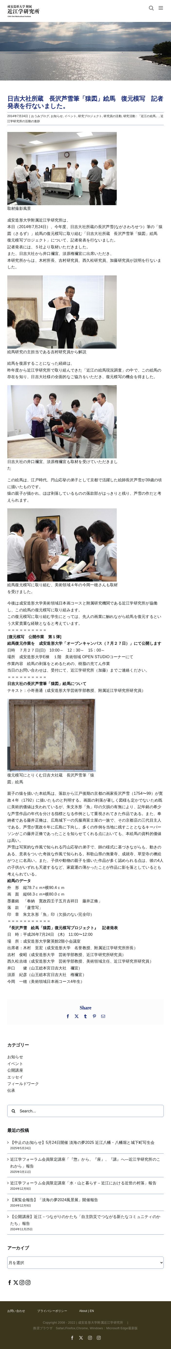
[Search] (13, 1111)
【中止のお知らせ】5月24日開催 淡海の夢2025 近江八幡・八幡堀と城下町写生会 (82, 1142)
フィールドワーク (23, 1084)
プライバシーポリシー (52, 1311)
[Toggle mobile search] (151, 7)
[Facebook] (9, 1282)
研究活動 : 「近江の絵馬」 (141, 116)
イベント (70, 116)
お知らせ (57, 116)
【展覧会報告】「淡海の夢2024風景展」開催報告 (54, 1200)
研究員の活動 (112, 116)
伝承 (11, 1090)
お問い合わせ (16, 1311)
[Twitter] (15, 1282)
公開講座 (15, 1070)
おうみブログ (40, 116)
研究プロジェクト (90, 116)
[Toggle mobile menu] (161, 7)
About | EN (86, 1311)
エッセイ (15, 1077)
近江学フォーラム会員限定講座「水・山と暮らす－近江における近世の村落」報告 (83, 1183)
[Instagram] (21, 1282)
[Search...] (85, 1111)
